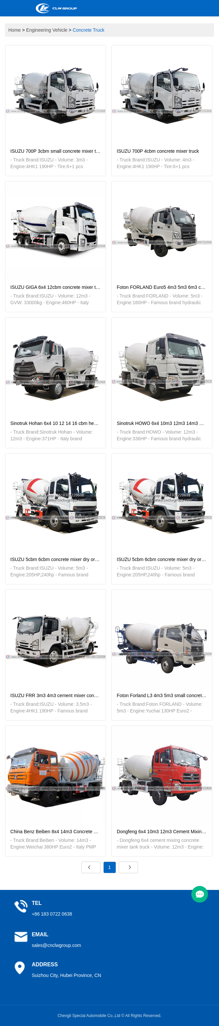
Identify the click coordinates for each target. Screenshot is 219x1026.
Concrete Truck (88, 30)
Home (14, 30)
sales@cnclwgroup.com (56, 945)
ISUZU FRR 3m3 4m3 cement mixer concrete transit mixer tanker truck (55, 695)
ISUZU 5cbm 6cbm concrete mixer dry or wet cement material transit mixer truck (55, 559)
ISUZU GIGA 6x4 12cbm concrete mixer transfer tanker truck (55, 287)
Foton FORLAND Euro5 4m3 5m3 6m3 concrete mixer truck (162, 287)
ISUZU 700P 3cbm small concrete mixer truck (55, 151)
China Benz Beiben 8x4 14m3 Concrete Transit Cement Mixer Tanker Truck (55, 831)
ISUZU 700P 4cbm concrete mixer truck (158, 151)
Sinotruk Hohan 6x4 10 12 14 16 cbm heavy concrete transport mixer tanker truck (55, 423)
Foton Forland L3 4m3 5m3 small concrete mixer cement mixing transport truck (162, 695)
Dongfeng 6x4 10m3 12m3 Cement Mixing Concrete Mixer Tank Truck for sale (162, 831)
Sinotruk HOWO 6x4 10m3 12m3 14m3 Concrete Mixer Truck (162, 423)
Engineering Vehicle (46, 30)
